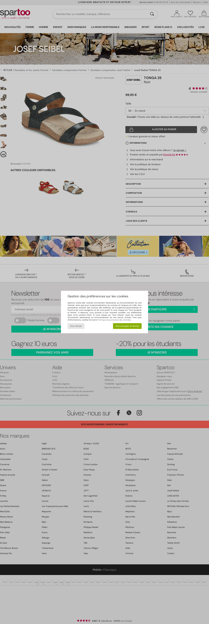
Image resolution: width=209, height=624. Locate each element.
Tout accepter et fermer (127, 326)
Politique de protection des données (114, 320)
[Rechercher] (152, 14)
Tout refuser (76, 326)
